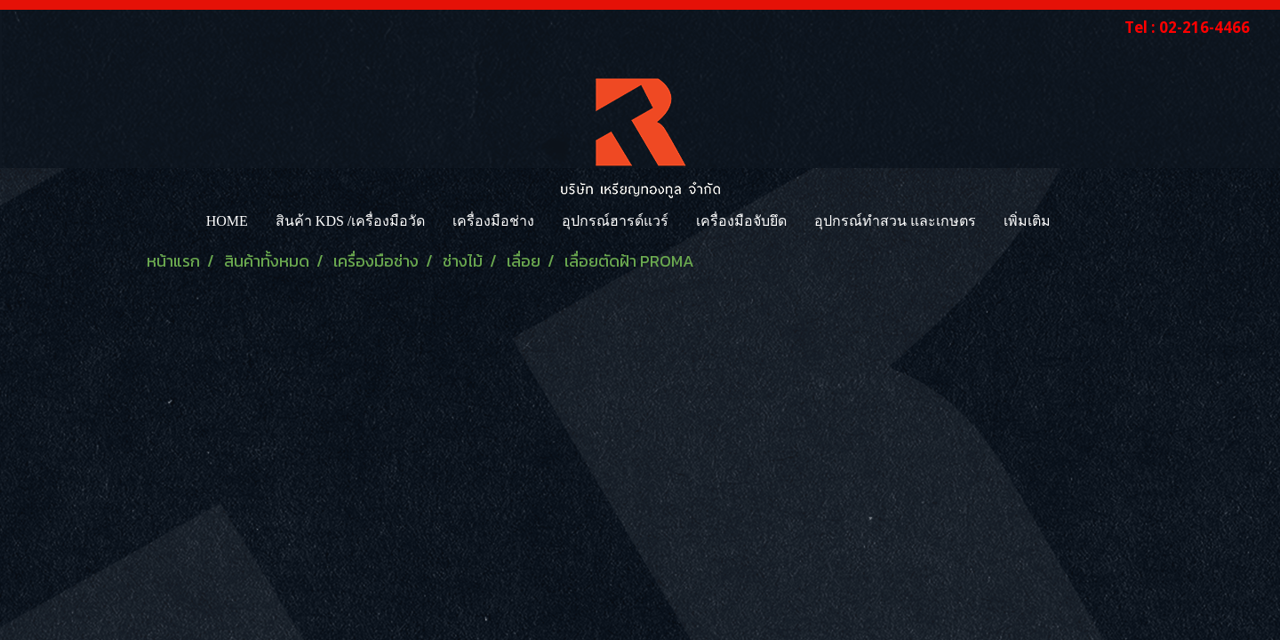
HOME (227, 220)
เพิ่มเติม (1027, 220)
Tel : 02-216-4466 (1187, 27)
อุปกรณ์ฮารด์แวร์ (615, 220)
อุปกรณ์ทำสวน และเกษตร (895, 220)
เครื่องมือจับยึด (741, 220)
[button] (1080, 221)
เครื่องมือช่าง (493, 220)
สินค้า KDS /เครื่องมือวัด (350, 220)
